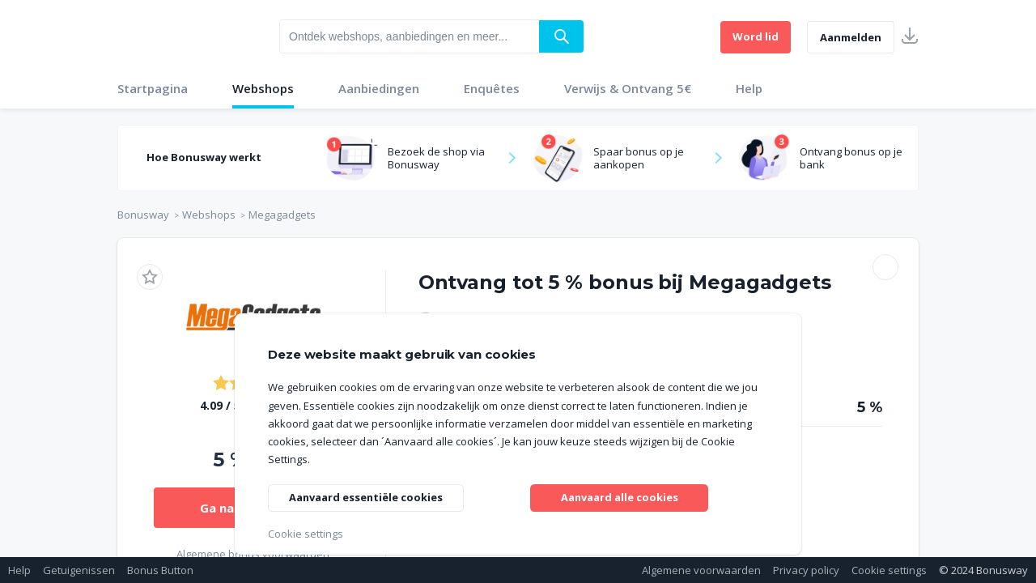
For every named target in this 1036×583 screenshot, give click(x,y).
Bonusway (143, 214)
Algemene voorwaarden (701, 570)
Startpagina (152, 88)
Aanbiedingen (378, 88)
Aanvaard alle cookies (619, 495)
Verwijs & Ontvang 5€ (627, 88)
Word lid (755, 36)
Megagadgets (282, 214)
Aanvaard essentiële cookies (373, 495)
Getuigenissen (79, 570)
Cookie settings (889, 570)
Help (749, 88)
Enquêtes (492, 88)
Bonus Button (160, 570)
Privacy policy (806, 570)
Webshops (263, 88)
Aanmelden (850, 37)
